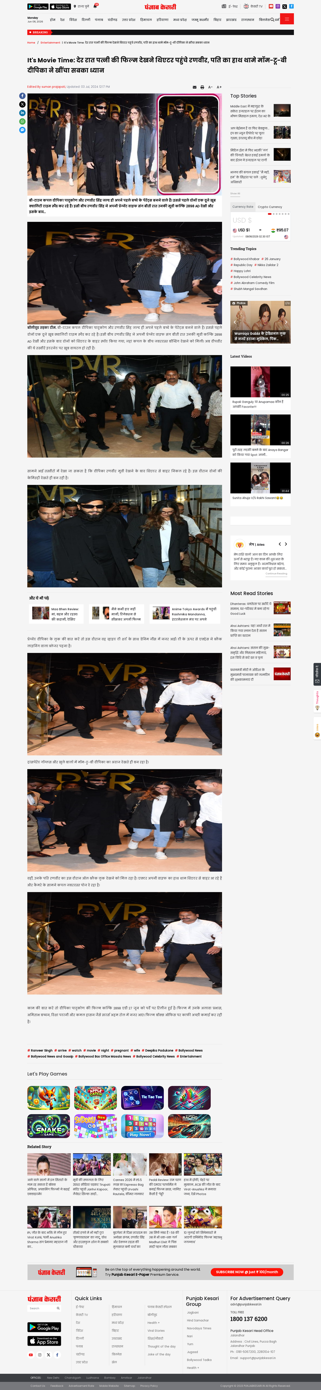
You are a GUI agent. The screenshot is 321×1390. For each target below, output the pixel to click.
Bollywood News (189, 1051)
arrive (60, 1051)
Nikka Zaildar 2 (266, 265)
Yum (190, 1344)
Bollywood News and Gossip (50, 1057)
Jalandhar (144, 1378)
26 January (271, 259)
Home (31, 42)
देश (78, 1323)
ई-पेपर (80, 1307)
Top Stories (243, 95)
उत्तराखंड (117, 1339)
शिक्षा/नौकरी (155, 1339)
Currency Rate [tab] (242, 207)
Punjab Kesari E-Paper (131, 1274)
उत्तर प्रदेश (128, 20)
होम (52, 20)
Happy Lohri (240, 271)
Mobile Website (109, 1386)
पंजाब (79, 1347)
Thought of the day (162, 1347)
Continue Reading (276, 573)
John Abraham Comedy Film (252, 283)
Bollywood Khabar (245, 259)
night (103, 1051)
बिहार (217, 20)
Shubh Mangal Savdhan (248, 289)
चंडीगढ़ (80, 1354)
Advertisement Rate (81, 1386)
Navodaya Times (199, 1328)
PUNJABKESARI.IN (254, 1386)
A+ (219, 87)
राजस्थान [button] (247, 20)
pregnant (120, 1051)
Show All (235, 193)
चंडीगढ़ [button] (112, 20)
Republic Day (241, 265)
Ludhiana (92, 1378)
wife (135, 1051)
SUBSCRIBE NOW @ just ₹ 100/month (247, 1272)
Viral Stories (156, 1331)
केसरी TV (82, 1315)
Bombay (110, 1378)
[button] (234, 322)
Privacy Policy (149, 1386)
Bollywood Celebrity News (154, 1057)
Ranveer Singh (39, 1051)
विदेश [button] (73, 20)
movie (89, 1051)
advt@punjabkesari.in (245, 1304)
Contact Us (38, 1386)
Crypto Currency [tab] (270, 207)
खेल (114, 1362)
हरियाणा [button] (162, 20)
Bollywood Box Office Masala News (103, 1057)
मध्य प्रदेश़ (180, 20)
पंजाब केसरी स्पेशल (160, 1307)
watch (74, 1051)
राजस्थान (117, 1347)
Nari (190, 1336)
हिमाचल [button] (146, 20)
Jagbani (193, 1313)
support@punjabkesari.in (258, 1358)
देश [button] (62, 20)
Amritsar (126, 1378)
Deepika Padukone (157, 1051)
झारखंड (231, 20)
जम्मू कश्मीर (200, 20)
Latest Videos (241, 356)
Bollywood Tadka (199, 1360)
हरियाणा (117, 1315)
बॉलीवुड (152, 1315)
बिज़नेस (117, 1354)
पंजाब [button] (99, 20)
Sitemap (129, 1386)
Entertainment (50, 42)
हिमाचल (117, 1307)
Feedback (57, 1386)
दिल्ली (86, 20)
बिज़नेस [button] (264, 20)
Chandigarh (73, 1378)
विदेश (79, 1331)
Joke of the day (159, 1354)
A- (210, 87)
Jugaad (192, 1352)
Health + (154, 1323)
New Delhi (53, 1378)
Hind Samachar (198, 1320)
